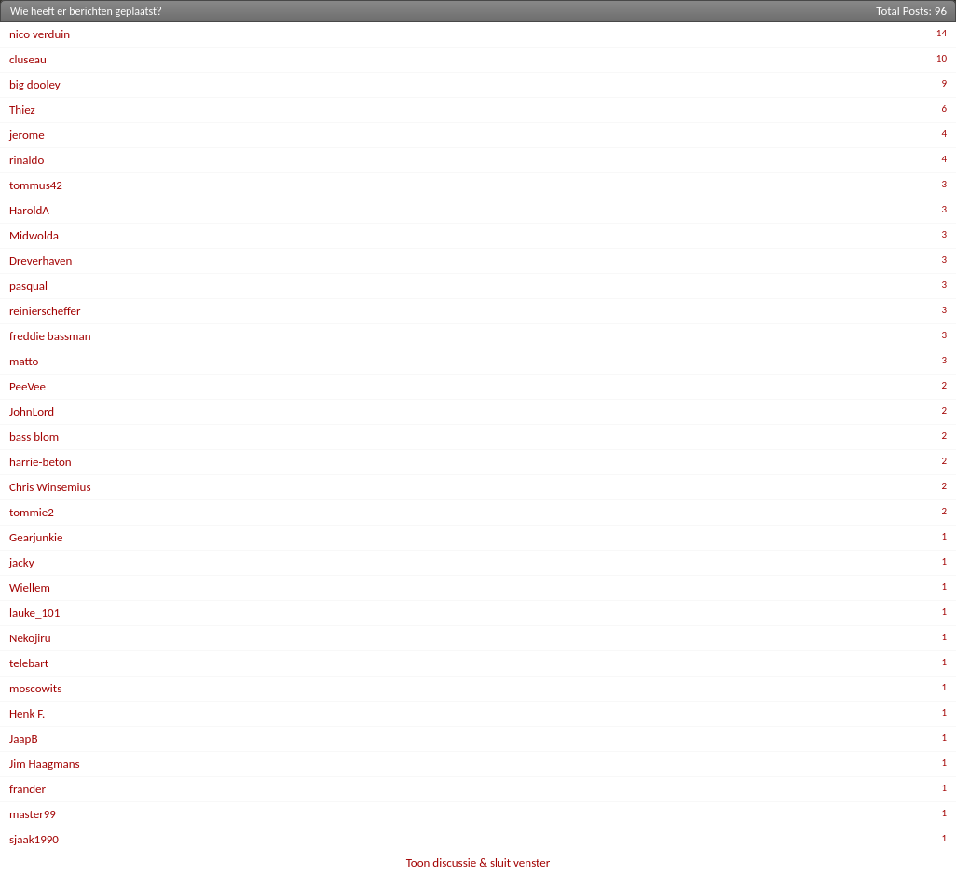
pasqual (28, 286)
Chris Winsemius (50, 487)
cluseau (28, 59)
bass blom (34, 437)
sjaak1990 (34, 839)
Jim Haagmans (44, 764)
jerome (27, 135)
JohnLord (31, 411)
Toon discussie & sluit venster (478, 862)
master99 (32, 814)
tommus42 (35, 185)
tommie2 (31, 512)
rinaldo (26, 160)
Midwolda (34, 235)
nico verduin (39, 34)
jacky (21, 562)
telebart (28, 663)
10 (941, 58)
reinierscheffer (44, 311)
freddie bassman (50, 336)
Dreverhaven (40, 260)
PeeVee (27, 386)
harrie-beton (40, 462)
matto (23, 361)
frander (27, 789)
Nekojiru (30, 638)
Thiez (22, 109)
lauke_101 (34, 613)
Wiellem (29, 588)
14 (941, 33)
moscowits (35, 688)
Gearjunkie (36, 537)
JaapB (23, 738)
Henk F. (27, 713)
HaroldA (29, 210)
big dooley (35, 84)
